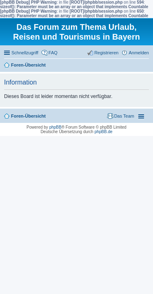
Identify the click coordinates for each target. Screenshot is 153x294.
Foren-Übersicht (28, 64)
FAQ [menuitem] (53, 52)
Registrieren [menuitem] (106, 52)
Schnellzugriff (24, 52)
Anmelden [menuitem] (139, 52)
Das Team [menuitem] (124, 116)
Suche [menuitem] (146, 65)
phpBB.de (104, 131)
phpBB (55, 127)
